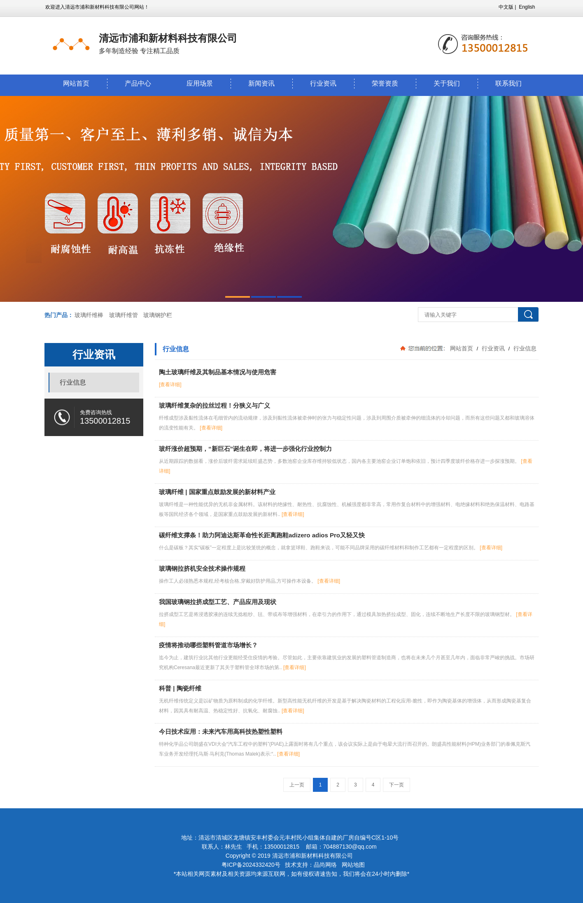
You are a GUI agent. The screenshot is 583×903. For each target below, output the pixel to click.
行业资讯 (323, 83)
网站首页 (76, 83)
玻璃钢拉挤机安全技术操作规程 (202, 568)
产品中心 (138, 83)
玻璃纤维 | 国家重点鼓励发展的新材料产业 (217, 491)
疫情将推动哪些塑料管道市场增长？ (208, 645)
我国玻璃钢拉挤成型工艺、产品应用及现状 (217, 601)
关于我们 (447, 83)
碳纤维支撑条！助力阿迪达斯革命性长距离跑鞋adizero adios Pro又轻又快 (262, 535)
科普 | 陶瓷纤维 (180, 688)
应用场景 (200, 83)
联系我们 (508, 83)
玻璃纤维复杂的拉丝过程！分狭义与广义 (214, 405)
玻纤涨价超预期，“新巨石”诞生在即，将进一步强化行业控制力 (245, 448)
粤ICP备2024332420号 (252, 864)
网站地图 (353, 864)
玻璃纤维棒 (89, 315)
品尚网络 (325, 864)
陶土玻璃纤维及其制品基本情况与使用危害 (217, 372)
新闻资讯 (261, 83)
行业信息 (524, 348)
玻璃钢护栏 (157, 315)
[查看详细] (170, 384)
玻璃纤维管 (123, 315)
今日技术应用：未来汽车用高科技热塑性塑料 (220, 731)
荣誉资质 (385, 83)
